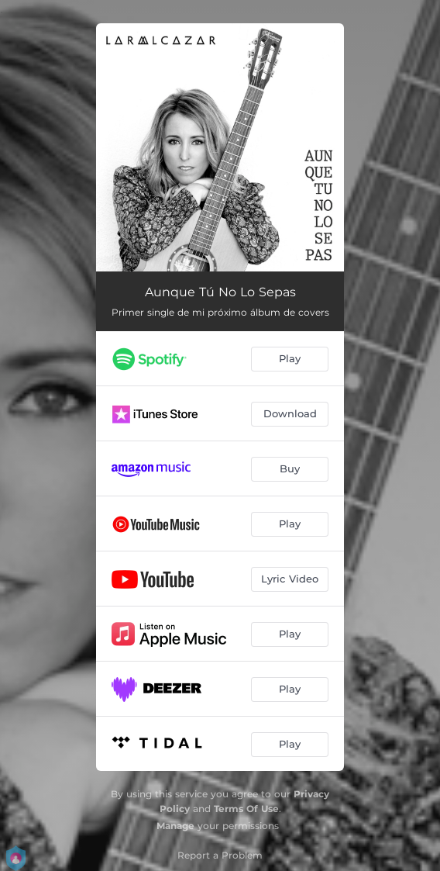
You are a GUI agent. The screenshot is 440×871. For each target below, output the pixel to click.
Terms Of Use (246, 808)
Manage (175, 825)
